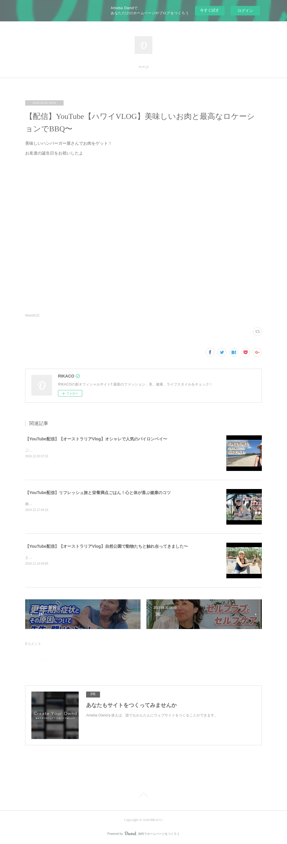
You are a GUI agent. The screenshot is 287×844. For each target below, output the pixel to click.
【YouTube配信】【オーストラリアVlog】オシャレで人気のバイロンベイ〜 (96, 439)
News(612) (32, 315)
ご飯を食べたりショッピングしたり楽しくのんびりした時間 (73, 450)
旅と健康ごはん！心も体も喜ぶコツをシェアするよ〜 (67, 504)
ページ (143, 67)
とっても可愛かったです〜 (46, 557)
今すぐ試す (209, 10)
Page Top (143, 796)
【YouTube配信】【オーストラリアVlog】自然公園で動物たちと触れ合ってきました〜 (106, 546)
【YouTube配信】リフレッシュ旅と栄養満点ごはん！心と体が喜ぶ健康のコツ (98, 492)
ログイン (245, 10)
